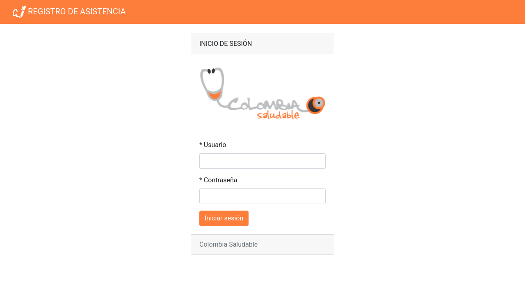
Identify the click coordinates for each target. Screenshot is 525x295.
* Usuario (212, 145)
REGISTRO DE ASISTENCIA (69, 11)
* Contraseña (218, 180)
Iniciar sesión (224, 218)
